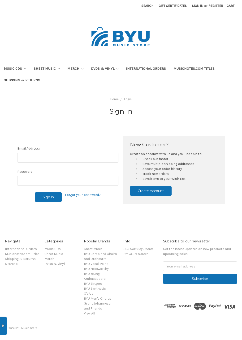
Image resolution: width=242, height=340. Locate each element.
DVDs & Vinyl (104, 68)
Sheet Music (47, 68)
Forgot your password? (83, 195)
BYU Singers (93, 284)
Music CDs (15, 68)
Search (147, 6)
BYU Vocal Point (96, 264)
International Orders (146, 68)
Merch (75, 68)
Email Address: (28, 148)
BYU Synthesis (95, 289)
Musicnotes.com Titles (194, 68)
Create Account (151, 191)
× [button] (3, 326)
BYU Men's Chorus (98, 299)
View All (89, 313)
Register (215, 6)
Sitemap (11, 264)
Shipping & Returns (22, 80)
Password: (25, 172)
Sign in (197, 6)
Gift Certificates (173, 6)
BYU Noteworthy (96, 269)
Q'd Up (89, 294)
